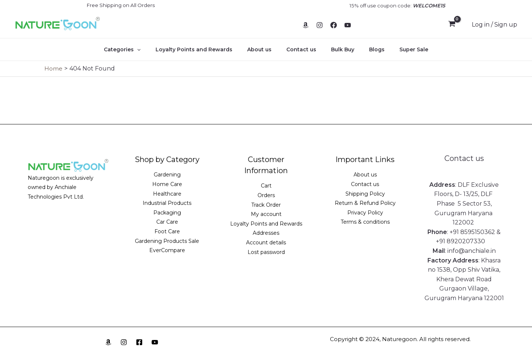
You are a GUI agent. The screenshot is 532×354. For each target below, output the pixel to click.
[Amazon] (305, 25)
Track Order (266, 205)
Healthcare (167, 193)
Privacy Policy (365, 212)
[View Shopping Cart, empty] (451, 24)
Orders (266, 195)
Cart (266, 185)
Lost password (266, 252)
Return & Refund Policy (365, 203)
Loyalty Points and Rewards (202, 49)
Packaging (167, 212)
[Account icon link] (494, 25)
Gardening (167, 174)
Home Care (167, 184)
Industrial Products (167, 203)
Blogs (368, 49)
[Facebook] (333, 25)
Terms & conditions (365, 222)
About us (264, 49)
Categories (135, 49)
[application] (150, 49)
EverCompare (167, 250)
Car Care (167, 222)
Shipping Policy (365, 193)
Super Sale (400, 49)
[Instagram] (319, 25)
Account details (266, 242)
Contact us (301, 49)
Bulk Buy (338, 49)
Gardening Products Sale (167, 241)
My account (266, 214)
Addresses (266, 233)
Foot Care (167, 231)
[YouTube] (347, 25)
